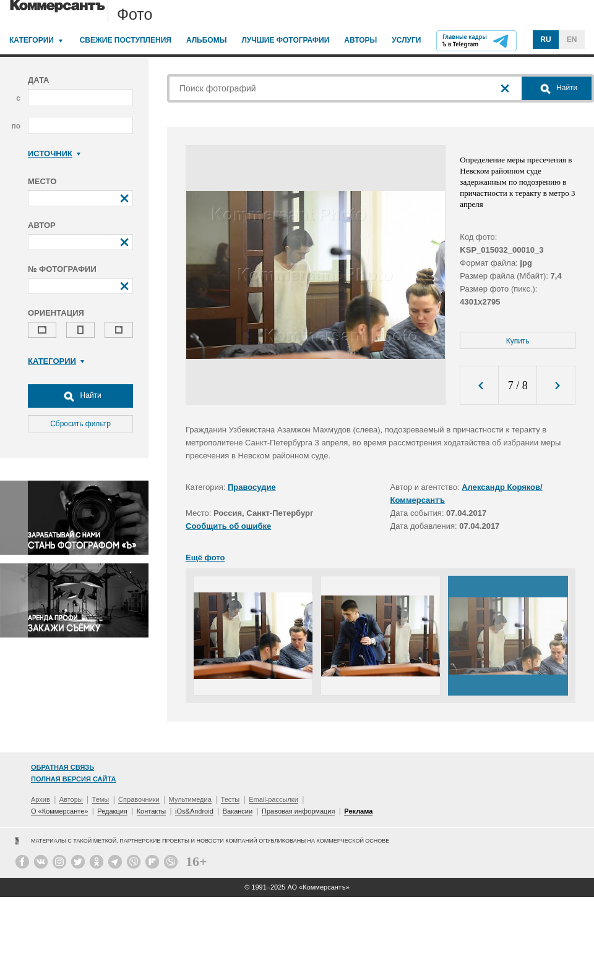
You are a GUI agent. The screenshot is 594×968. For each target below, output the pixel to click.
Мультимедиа (190, 799)
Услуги (406, 40)
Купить (518, 341)
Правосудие (252, 487)
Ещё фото (205, 557)
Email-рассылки (273, 799)
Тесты (230, 799)
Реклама (358, 811)
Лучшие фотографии (285, 40)
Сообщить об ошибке (228, 526)
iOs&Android (194, 811)
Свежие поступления (125, 40)
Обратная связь (62, 767)
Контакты (151, 811)
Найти (80, 396)
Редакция (112, 811)
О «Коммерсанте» (59, 811)
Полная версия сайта (73, 779)
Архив (40, 799)
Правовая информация (298, 811)
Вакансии (238, 811)
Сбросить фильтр (80, 423)
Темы (101, 799)
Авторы (360, 40)
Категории (31, 40)
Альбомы (206, 40)
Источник (54, 153)
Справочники (139, 799)
